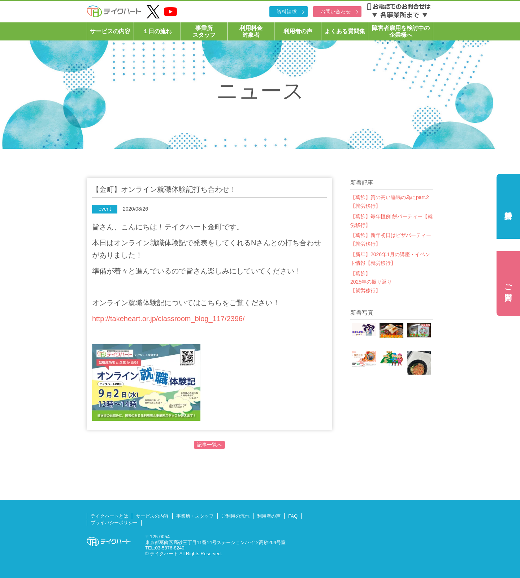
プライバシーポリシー (114, 522)
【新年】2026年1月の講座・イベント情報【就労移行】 (390, 258)
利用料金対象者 (251, 31)
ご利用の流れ (235, 516)
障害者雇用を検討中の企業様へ (401, 31)
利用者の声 (297, 31)
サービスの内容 (110, 31)
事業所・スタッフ (195, 516)
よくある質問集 (345, 31)
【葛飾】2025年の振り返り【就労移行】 (371, 282)
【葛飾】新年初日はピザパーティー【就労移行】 (390, 239)
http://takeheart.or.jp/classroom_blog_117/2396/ (168, 319)
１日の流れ (157, 31)
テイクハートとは (109, 516)
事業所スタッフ (204, 31)
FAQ (293, 516)
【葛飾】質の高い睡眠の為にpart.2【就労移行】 (389, 201)
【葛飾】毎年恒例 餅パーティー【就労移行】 (391, 220)
